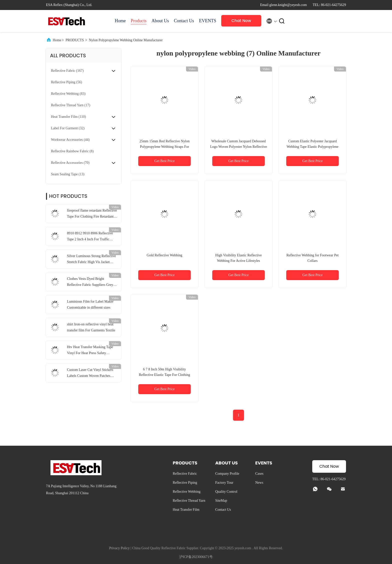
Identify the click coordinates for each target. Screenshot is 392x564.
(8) (72, 151)
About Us (160, 20)
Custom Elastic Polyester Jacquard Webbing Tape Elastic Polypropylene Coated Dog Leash (312, 146)
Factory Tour (224, 482)
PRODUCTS (75, 40)
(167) (67, 71)
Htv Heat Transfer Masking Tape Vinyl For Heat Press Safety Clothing (90, 350)
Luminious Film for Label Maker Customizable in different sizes (90, 304)
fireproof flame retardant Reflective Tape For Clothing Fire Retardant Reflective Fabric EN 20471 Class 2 (92, 214)
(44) (70, 140)
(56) (66, 82)
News (259, 482)
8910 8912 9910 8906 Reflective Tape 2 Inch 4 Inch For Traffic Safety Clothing (90, 236)
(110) (68, 117)
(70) (70, 163)
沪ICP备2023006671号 (196, 557)
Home (120, 20)
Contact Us (184, 20)
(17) (70, 105)
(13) (67, 174)
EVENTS (207, 20)
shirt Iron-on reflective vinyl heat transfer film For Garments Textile (91, 327)
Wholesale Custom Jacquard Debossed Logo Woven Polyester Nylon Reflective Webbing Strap (238, 146)
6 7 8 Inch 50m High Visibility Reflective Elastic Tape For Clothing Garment (164, 374)
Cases (259, 473)
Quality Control (226, 491)
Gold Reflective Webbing (164, 255)
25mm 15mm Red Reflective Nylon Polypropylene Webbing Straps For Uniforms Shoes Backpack (165, 146)
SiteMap (221, 500)
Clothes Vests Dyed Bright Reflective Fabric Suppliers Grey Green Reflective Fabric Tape (90, 282)
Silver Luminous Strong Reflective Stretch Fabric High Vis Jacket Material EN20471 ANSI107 (91, 259)
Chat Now (241, 21)
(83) (68, 94)
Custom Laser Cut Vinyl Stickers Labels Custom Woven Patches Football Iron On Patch (90, 373)
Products (138, 20)
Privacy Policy (119, 548)
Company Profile (227, 473)
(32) (67, 128)
